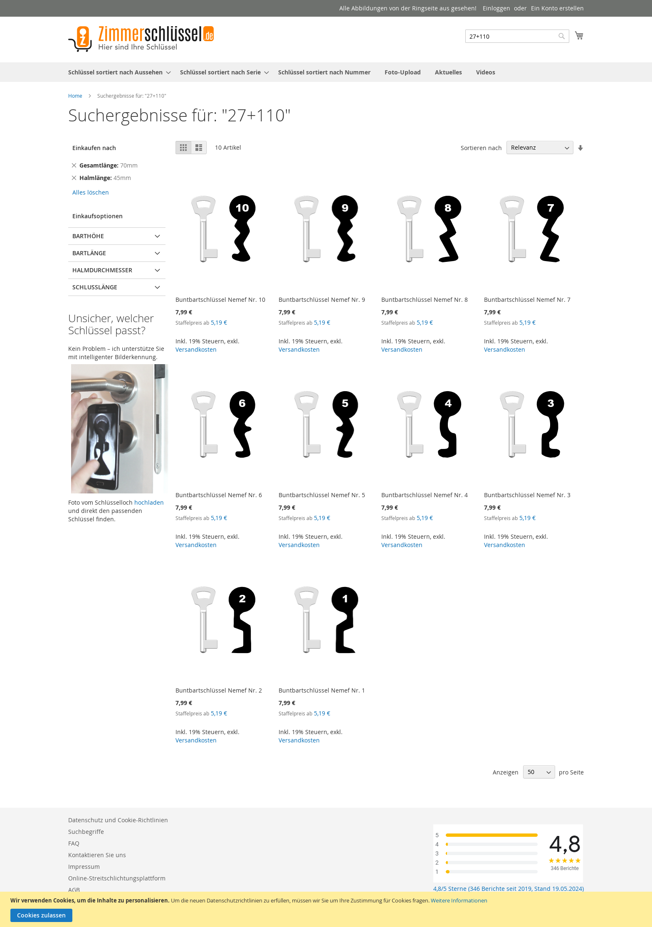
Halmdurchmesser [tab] (102, 270)
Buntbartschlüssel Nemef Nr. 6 (218, 495)
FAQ (73, 843)
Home (75, 95)
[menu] (326, 72)
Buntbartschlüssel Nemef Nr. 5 (322, 495)
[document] (327, 909)
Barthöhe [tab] (88, 236)
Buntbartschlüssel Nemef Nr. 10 (220, 299)
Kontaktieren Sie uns (97, 855)
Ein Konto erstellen (557, 8)
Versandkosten (196, 349)
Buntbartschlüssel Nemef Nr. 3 (527, 495)
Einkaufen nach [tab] (94, 148)
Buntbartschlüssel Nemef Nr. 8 (424, 299)
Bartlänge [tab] (89, 253)
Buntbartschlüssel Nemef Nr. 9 (322, 299)
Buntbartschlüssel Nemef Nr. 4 (424, 495)
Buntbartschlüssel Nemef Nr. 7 (527, 299)
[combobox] (517, 36)
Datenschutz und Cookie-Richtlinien (118, 820)
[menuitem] (117, 72)
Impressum (84, 866)
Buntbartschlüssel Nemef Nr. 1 (322, 690)
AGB (74, 890)
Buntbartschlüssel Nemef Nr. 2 (218, 690)
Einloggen (496, 8)
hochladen (149, 502)
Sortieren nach (481, 147)
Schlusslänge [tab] (94, 287)
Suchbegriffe (86, 832)
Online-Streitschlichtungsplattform (116, 878)
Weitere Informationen (459, 900)
